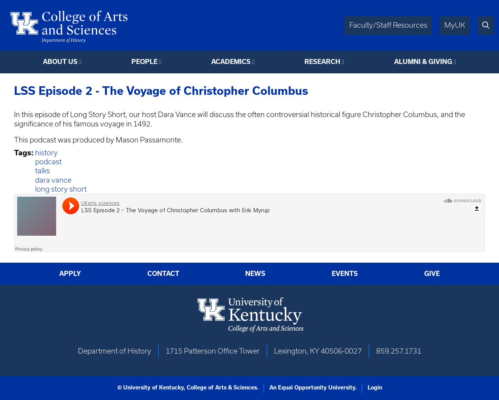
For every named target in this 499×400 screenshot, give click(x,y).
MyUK (454, 25)
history (46, 153)
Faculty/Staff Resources (388, 25)
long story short (61, 189)
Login (375, 387)
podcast (48, 162)
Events (345, 273)
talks (42, 171)
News (255, 273)
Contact (163, 273)
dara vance (53, 180)
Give (432, 273)
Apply (70, 273)
